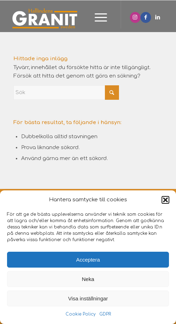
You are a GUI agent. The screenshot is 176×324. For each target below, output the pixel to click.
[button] (165, 199)
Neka (88, 279)
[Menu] (97, 18)
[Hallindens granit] (68, 18)
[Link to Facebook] (145, 17)
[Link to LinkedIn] (157, 17)
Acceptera (88, 260)
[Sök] (66, 92)
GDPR (105, 314)
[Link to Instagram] (135, 17)
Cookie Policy (80, 314)
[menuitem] (97, 18)
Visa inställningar (88, 298)
